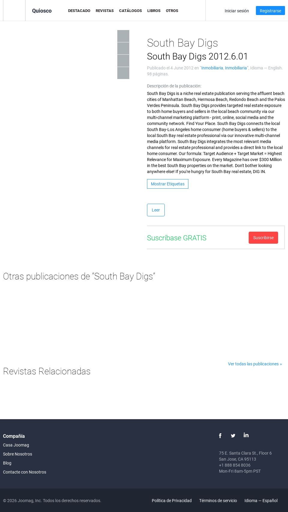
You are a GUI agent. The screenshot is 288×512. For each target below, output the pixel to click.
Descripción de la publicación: (174, 86)
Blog (7, 463)
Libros (153, 10)
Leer (156, 210)
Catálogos (130, 10)
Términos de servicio (218, 500)
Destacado (79, 10)
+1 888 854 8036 (234, 465)
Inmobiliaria (212, 68)
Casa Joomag (16, 445)
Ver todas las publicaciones (253, 364)
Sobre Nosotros (17, 454)
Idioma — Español (264, 500)
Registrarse (270, 11)
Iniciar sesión (237, 11)
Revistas (105, 10)
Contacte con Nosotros (24, 472)
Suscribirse (263, 237)
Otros (172, 10)
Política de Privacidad (172, 500)
